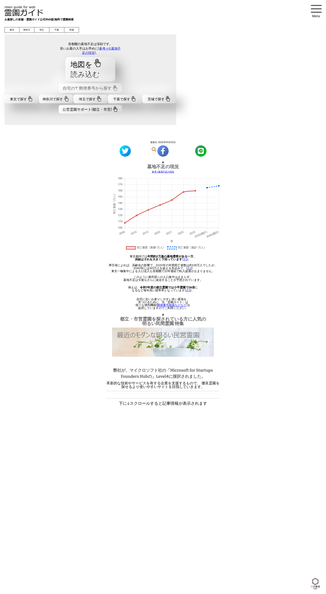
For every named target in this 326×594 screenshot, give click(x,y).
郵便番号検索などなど (172, 305)
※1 (185, 259)
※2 (189, 268)
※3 (188, 290)
